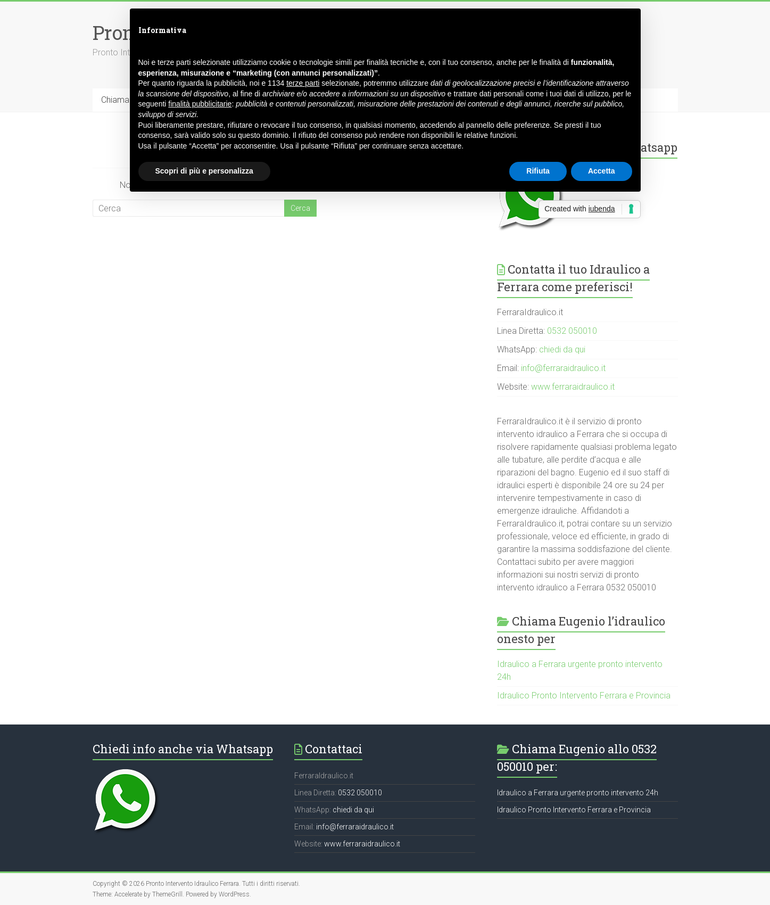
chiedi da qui (562, 349)
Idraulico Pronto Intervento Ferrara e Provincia (583, 695)
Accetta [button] (601, 171)
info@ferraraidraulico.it (563, 368)
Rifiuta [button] (538, 171)
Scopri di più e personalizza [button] (204, 171)
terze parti (302, 83)
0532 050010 (572, 331)
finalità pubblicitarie (199, 104)
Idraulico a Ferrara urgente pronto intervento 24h (577, 792)
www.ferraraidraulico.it (573, 387)
